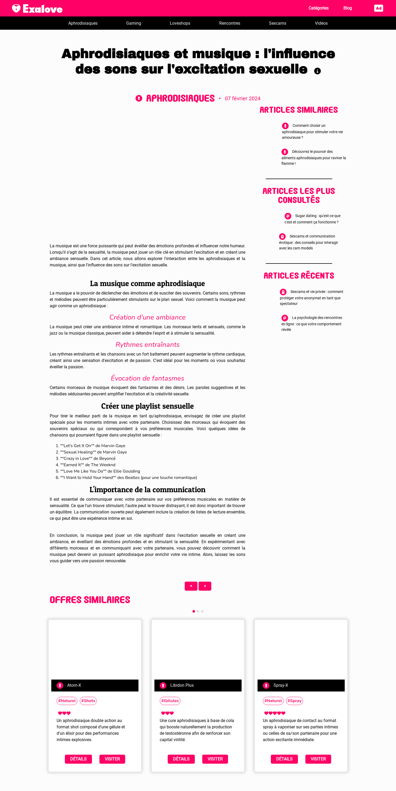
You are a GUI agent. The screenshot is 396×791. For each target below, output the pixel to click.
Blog (347, 8)
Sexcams (277, 23)
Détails (78, 759)
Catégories (318, 8)
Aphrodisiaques (83, 23)
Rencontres (229, 23)
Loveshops (180, 23)
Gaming (133, 23)
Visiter (112, 759)
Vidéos (321, 23)
